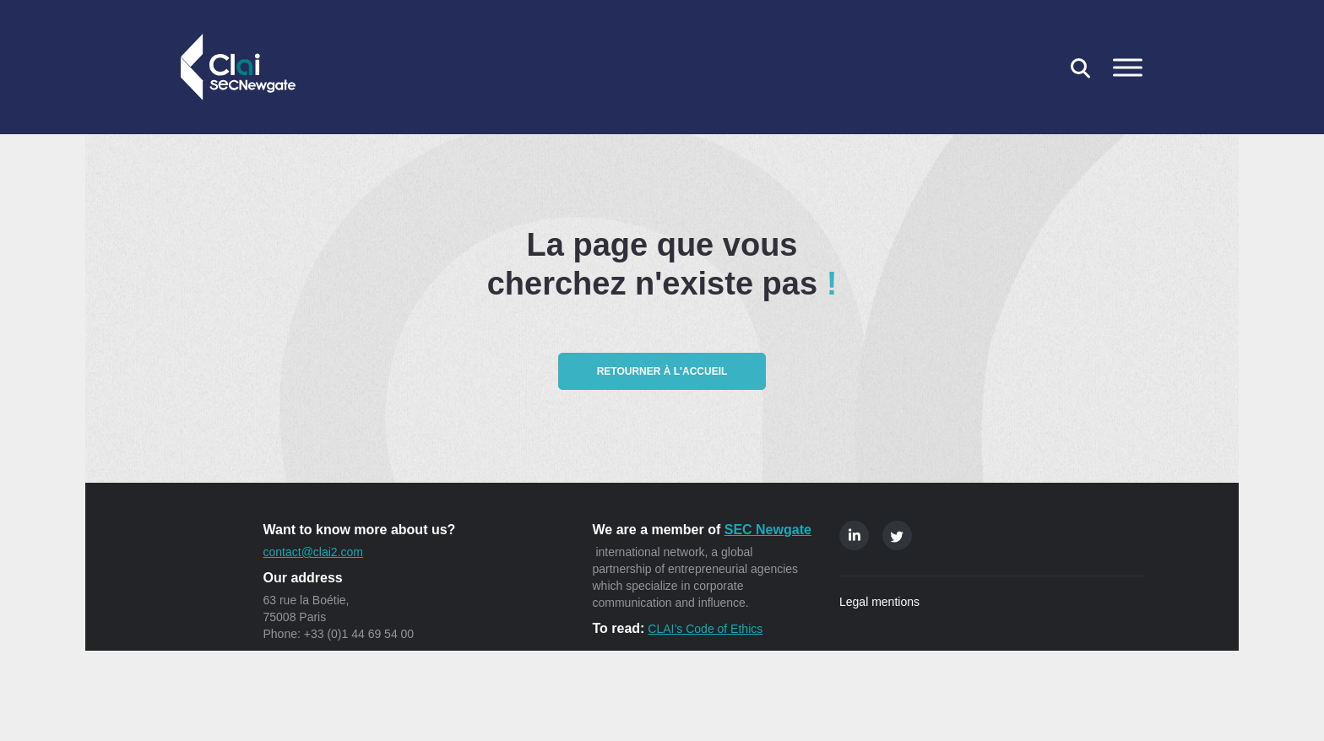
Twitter (897, 535)
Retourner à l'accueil (662, 371)
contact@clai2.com (313, 552)
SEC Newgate (767, 529)
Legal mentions (879, 601)
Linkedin (854, 535)
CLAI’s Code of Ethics (705, 629)
